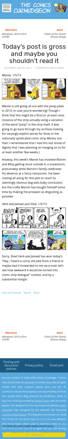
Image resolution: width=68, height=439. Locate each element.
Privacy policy (34, 365)
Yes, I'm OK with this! (34, 435)
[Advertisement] (31, 317)
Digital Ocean (42, 400)
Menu (6, 9)
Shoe (37, 292)
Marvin (27, 292)
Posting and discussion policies (11, 365)
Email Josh (56, 365)
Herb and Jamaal (11, 292)
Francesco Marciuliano (14, 414)
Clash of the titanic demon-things (55, 35)
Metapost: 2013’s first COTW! (14, 35)
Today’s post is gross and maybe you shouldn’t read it (34, 54)
